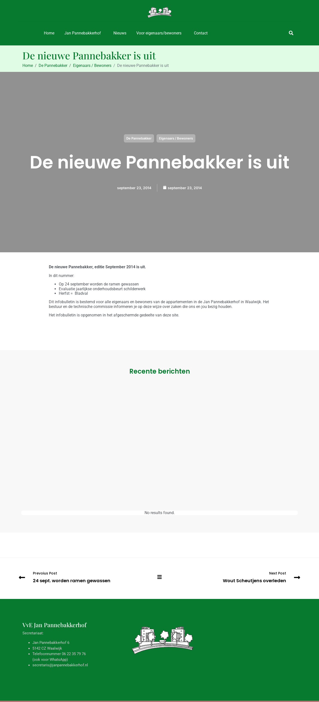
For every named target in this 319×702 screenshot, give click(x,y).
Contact (201, 33)
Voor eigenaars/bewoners (158, 33)
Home (49, 33)
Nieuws (119, 33)
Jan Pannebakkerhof (82, 33)
